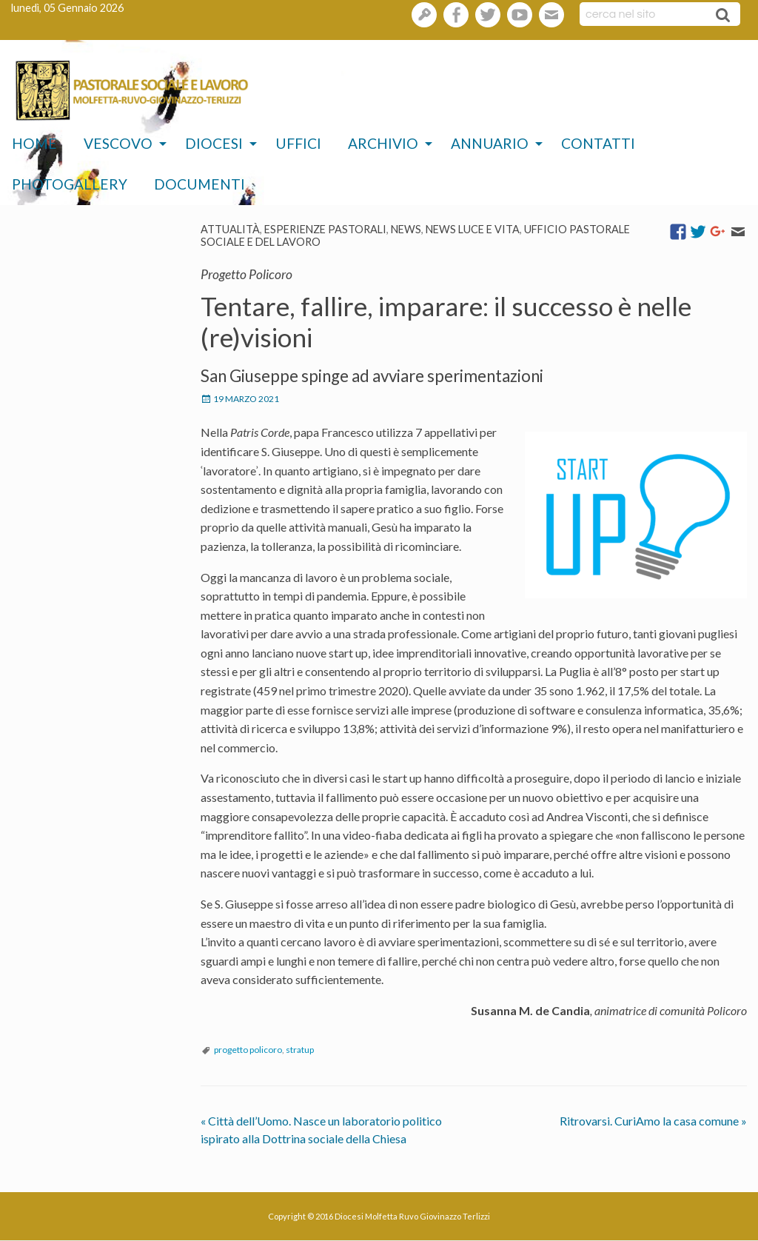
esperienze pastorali (325, 229)
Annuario (490, 143)
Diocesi (214, 143)
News (406, 229)
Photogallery (69, 184)
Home (34, 143)
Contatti (598, 143)
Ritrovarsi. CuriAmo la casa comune (653, 1121)
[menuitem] (34, 144)
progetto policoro (248, 1049)
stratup (300, 1049)
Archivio (383, 143)
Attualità (230, 229)
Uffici (298, 143)
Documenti (199, 184)
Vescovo (118, 143)
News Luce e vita (473, 229)
